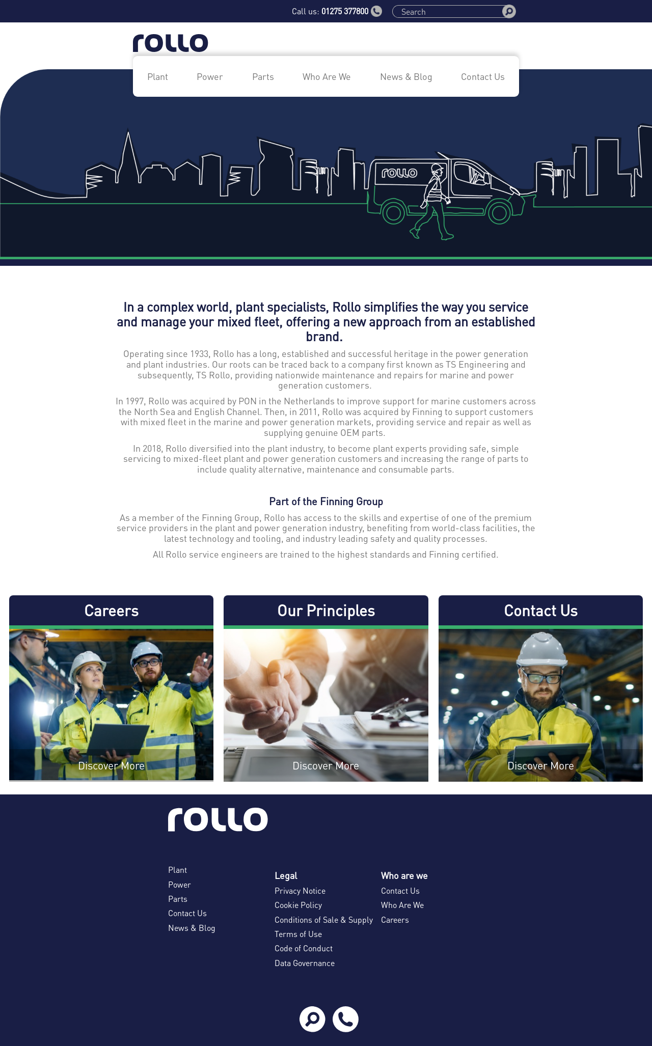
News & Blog (406, 76)
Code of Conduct (304, 948)
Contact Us (483, 76)
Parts (263, 76)
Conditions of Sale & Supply (324, 919)
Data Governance (305, 962)
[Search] (450, 11)
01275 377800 (351, 11)
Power (210, 76)
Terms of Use (298, 933)
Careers (395, 919)
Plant (157, 76)
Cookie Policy (298, 904)
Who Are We (327, 76)
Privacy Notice (300, 890)
